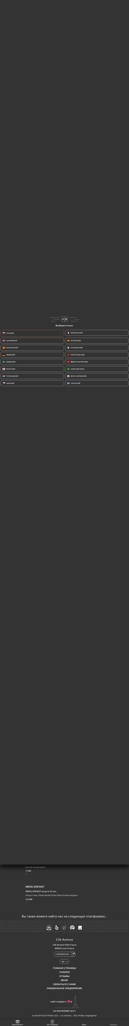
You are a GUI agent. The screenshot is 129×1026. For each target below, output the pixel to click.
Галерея (64, 972)
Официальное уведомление (64, 988)
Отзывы (64, 976)
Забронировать (17, 1022)
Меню (64, 980)
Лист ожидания (52, 1022)
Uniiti (73, 1011)
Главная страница (64, 968)
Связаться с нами (64, 984)
